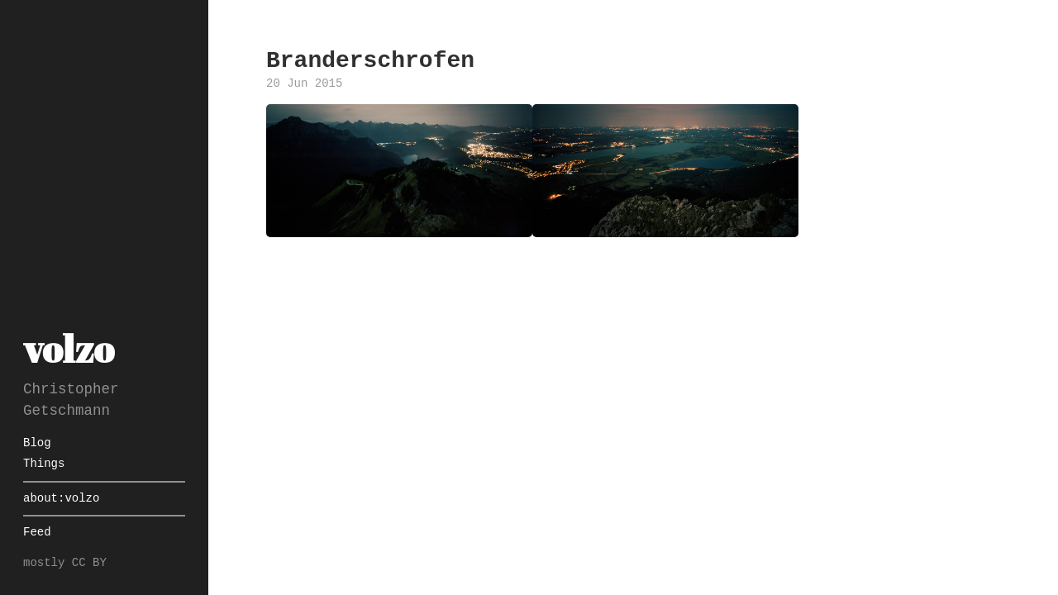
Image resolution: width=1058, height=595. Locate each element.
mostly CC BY (65, 563)
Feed (37, 532)
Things (43, 464)
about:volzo (61, 499)
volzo (68, 348)
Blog (37, 443)
